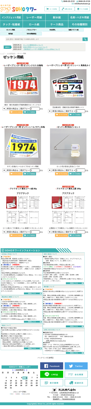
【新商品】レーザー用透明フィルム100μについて (41, 49)
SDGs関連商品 (31, 33)
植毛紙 (10, 33)
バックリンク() (43, 358)
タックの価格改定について (33, 45)
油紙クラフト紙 (73, 30)
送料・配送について (52, 261)
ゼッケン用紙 (10, 30)
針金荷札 (52, 30)
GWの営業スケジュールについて (35, 47)
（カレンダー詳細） (19, 392)
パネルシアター (31, 30)
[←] (14, 370)
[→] (25, 370)
